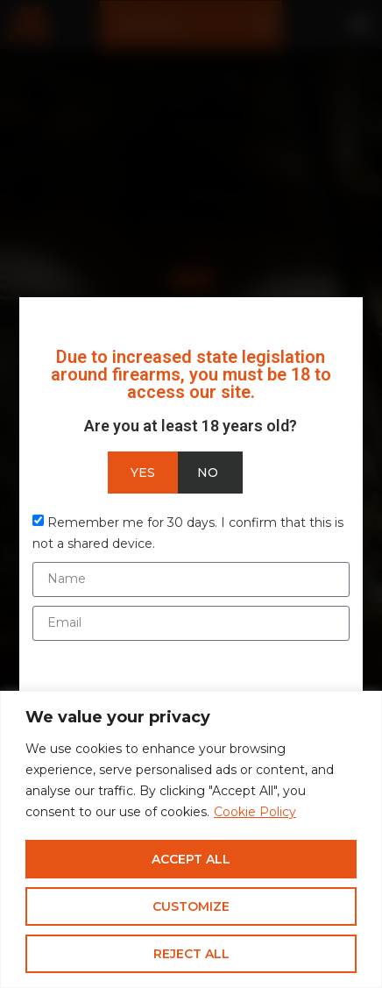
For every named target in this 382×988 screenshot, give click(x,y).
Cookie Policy (255, 812)
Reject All (191, 954)
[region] (191, 839)
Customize (191, 906)
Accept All (191, 859)
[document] (191, 494)
